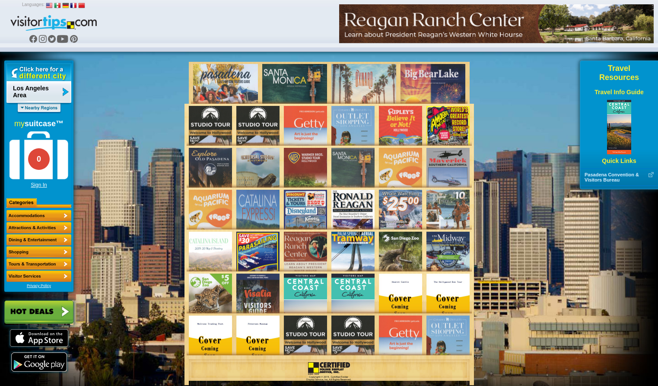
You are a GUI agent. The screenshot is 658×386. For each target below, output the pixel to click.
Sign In (39, 185)
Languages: (33, 4)
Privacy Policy (39, 286)
